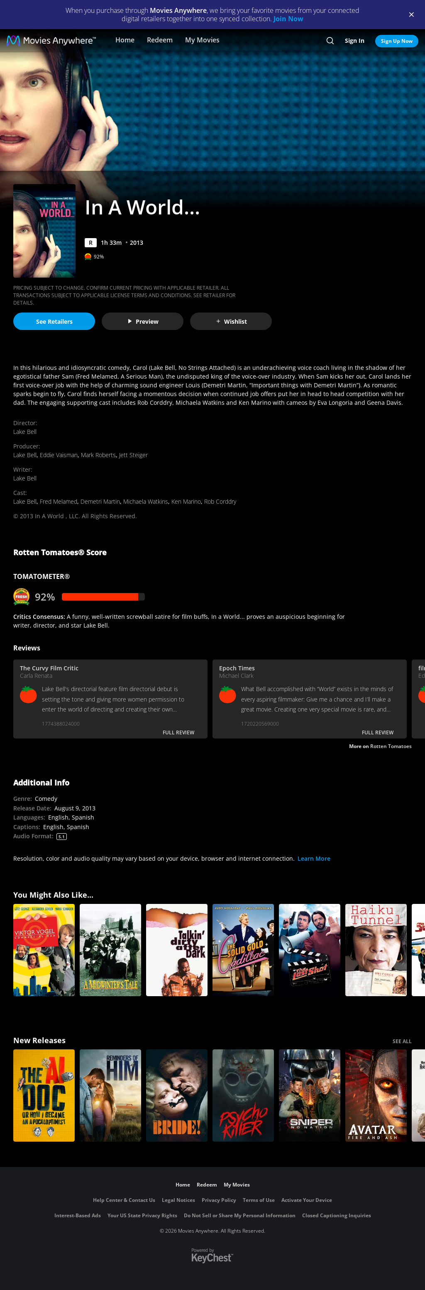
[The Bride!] (177, 1095)
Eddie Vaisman (59, 455)
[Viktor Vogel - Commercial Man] (44, 950)
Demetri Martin (100, 501)
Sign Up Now (397, 40)
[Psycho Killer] (243, 1095)
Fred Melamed (58, 501)
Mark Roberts (98, 455)
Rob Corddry (220, 501)
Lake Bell (25, 432)
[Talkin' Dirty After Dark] (177, 950)
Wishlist (231, 321)
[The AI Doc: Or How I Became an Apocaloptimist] (44, 1095)
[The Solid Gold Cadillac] (243, 950)
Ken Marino (186, 501)
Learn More (314, 858)
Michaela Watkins (145, 501)
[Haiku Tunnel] (376, 950)
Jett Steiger (133, 455)
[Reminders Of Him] (110, 1095)
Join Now (288, 18)
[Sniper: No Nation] (309, 1095)
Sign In (354, 40)
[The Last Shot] (309, 950)
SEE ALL (402, 1041)
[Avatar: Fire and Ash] (376, 1095)
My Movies (202, 39)
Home (124, 39)
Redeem (160, 39)
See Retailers (54, 321)
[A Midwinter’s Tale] (110, 950)
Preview (143, 321)
